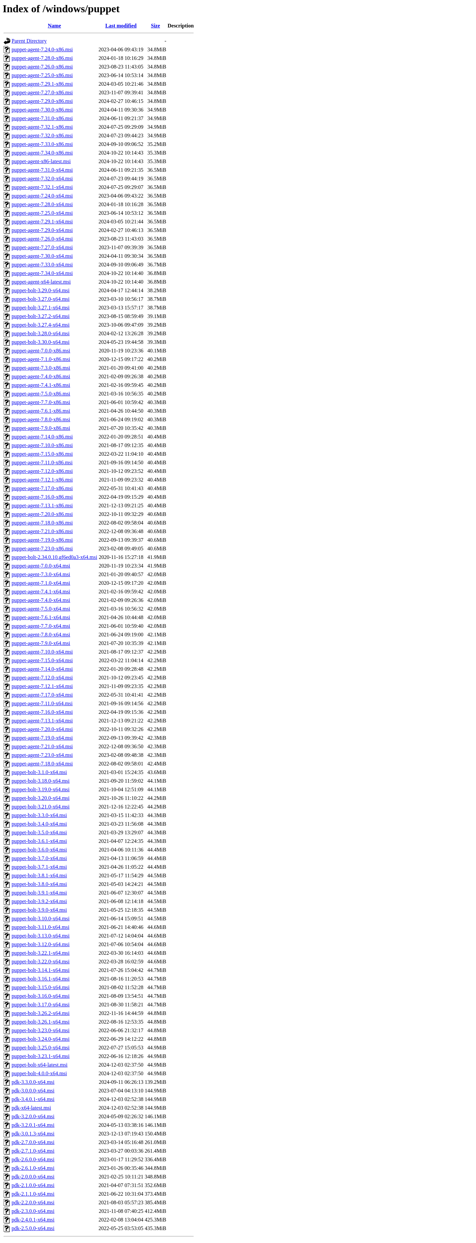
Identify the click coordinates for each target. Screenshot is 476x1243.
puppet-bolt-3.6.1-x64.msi (39, 841)
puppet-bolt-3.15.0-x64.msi (41, 987)
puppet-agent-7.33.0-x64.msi (42, 264)
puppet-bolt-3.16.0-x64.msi (41, 996)
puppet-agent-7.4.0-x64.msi (41, 600)
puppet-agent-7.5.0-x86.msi (41, 393)
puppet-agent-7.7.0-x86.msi (41, 402)
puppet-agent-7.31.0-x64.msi (42, 170)
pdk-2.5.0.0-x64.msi (33, 1228)
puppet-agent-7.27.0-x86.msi (42, 92)
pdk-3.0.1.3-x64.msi (33, 1133)
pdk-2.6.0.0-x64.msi (33, 1159)
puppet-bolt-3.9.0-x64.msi (39, 910)
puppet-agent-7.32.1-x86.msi (42, 127)
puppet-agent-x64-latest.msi (41, 282)
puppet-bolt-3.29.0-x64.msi (41, 290)
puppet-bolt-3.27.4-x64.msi (41, 325)
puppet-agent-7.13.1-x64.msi (42, 720)
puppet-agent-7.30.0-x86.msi (42, 110)
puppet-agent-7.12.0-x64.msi (42, 677)
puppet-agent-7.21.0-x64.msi (42, 746)
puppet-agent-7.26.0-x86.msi (42, 66)
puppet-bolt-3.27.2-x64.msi (41, 316)
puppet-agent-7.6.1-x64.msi (41, 617)
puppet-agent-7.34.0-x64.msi (42, 273)
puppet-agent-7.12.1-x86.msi (42, 480)
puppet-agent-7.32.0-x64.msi (42, 178)
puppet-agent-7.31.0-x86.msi (42, 118)
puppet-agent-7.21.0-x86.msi (42, 531)
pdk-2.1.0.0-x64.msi (33, 1185)
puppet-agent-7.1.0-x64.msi (41, 583)
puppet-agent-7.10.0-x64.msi (42, 652)
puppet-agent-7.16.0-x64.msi (42, 712)
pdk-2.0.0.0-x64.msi (33, 1176)
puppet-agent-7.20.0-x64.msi (42, 729)
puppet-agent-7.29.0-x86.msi (42, 101)
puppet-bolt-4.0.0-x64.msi (39, 1073)
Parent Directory (29, 41)
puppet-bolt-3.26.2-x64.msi (41, 1013)
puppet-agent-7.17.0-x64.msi (42, 695)
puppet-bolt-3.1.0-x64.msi (39, 772)
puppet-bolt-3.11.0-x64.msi (40, 927)
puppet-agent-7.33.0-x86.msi (42, 144)
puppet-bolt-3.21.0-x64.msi (41, 806)
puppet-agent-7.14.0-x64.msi (42, 669)
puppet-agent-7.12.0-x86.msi (42, 471)
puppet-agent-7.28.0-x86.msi (42, 58)
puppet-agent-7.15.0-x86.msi (42, 454)
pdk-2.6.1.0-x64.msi (33, 1168)
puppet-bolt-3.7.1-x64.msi (39, 867)
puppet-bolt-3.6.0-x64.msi (39, 849)
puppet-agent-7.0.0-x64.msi (41, 566)
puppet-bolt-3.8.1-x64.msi (39, 875)
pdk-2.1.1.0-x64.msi (33, 1194)
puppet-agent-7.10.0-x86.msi (42, 445)
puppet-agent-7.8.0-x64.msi (41, 634)
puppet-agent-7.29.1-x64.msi (42, 221)
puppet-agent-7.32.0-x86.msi (42, 135)
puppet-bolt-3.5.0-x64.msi (39, 832)
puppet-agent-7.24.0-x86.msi (42, 49)
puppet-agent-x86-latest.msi (41, 161)
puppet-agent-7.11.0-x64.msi (42, 703)
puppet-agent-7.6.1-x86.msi (41, 411)
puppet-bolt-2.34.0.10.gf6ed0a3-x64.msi (54, 557)
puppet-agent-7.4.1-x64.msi (41, 591)
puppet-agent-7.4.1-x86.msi (41, 385)
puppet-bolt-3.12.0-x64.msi (41, 944)
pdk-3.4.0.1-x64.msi (33, 1099)
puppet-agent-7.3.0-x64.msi (41, 574)
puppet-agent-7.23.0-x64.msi (42, 755)
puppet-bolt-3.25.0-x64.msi (41, 1047)
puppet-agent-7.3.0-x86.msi (41, 368)
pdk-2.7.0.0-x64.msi (33, 1142)
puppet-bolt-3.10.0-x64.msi (41, 918)
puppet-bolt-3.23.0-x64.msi (41, 1030)
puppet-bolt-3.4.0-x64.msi (39, 824)
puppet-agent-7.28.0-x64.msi (42, 204)
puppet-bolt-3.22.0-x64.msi (41, 961)
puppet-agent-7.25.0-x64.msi (42, 213)
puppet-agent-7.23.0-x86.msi (42, 548)
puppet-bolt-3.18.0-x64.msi (41, 781)
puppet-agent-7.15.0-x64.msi (42, 660)
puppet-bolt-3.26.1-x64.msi (41, 1022)
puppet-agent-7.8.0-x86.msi (41, 419)
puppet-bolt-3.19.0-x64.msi (41, 789)
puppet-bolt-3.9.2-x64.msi (39, 901)
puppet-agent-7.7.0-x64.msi (41, 626)
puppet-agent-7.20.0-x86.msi (42, 514)
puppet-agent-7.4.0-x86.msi (41, 376)
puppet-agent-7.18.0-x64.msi (42, 763)
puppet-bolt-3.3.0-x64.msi (39, 815)
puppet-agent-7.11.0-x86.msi (42, 462)
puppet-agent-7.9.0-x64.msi (41, 643)
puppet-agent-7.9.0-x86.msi (41, 428)
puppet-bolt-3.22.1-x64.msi (41, 953)
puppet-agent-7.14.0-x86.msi (42, 436)
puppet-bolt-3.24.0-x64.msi (41, 1039)
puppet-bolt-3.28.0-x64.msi (41, 333)
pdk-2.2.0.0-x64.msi (33, 1202)
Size (155, 25)
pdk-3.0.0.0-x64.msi (33, 1090)
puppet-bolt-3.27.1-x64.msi (41, 307)
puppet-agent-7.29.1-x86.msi (42, 84)
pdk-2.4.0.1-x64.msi (33, 1219)
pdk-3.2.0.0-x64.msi (33, 1116)
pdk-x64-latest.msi (31, 1108)
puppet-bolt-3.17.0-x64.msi (41, 1004)
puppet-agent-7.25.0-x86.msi (42, 75)
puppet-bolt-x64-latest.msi (39, 1065)
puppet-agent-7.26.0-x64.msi (42, 239)
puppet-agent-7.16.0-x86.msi (42, 497)
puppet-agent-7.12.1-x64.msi (42, 686)
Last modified (121, 25)
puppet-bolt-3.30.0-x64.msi (41, 342)
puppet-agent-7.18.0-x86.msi (42, 523)
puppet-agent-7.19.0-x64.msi (42, 738)
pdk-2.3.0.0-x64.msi (33, 1211)
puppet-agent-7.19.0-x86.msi (42, 540)
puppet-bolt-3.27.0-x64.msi (41, 299)
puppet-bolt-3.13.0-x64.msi (41, 936)
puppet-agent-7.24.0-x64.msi (42, 196)
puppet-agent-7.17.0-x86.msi (42, 488)
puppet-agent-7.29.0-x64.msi (42, 230)
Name (54, 25)
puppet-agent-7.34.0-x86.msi (42, 153)
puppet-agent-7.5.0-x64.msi (41, 609)
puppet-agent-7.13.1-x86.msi (42, 505)
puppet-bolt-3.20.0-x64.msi (41, 798)
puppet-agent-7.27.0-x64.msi (42, 247)
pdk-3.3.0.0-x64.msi (33, 1082)
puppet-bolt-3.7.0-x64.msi (39, 858)
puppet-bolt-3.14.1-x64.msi (41, 970)
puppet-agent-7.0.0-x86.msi (41, 350)
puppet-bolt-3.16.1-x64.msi (41, 979)
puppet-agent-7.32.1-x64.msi (42, 187)
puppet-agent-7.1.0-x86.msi (41, 359)
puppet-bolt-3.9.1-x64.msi (39, 893)
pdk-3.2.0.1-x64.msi (33, 1125)
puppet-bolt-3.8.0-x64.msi (39, 884)
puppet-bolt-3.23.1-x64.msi (41, 1056)
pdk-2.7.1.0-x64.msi (33, 1151)
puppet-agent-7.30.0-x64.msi (42, 256)
